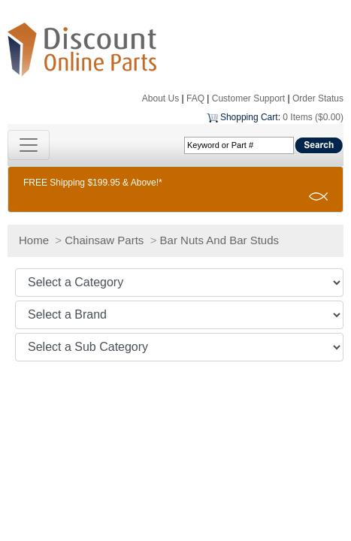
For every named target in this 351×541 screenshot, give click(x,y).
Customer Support (248, 98)
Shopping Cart (249, 117)
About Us (160, 98)
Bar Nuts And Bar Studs (219, 240)
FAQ (195, 98)
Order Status (317, 98)
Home (34, 240)
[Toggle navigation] (29, 145)
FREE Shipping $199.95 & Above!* (92, 182)
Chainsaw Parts (104, 240)
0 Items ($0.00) (313, 117)
